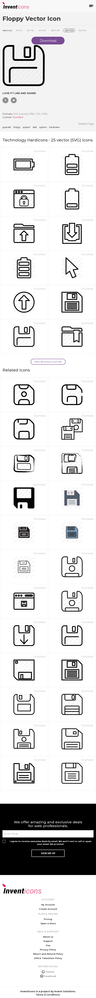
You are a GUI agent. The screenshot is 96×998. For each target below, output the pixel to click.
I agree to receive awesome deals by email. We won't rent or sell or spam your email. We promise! (50, 842)
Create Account (48, 909)
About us (48, 936)
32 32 (30, 30)
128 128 (55, 30)
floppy (16, 127)
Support (48, 941)
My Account (48, 904)
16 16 (19, 30)
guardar (6, 127)
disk (35, 127)
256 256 (69, 30)
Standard (18, 117)
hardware (54, 127)
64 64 (42, 30)
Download (39, 151)
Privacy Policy (48, 949)
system (26, 127)
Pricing (48, 919)
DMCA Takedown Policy (48, 958)
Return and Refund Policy (48, 954)
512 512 (82, 30)
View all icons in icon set (48, 361)
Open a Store (48, 923)
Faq (48, 945)
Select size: (7, 30)
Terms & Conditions (48, 994)
